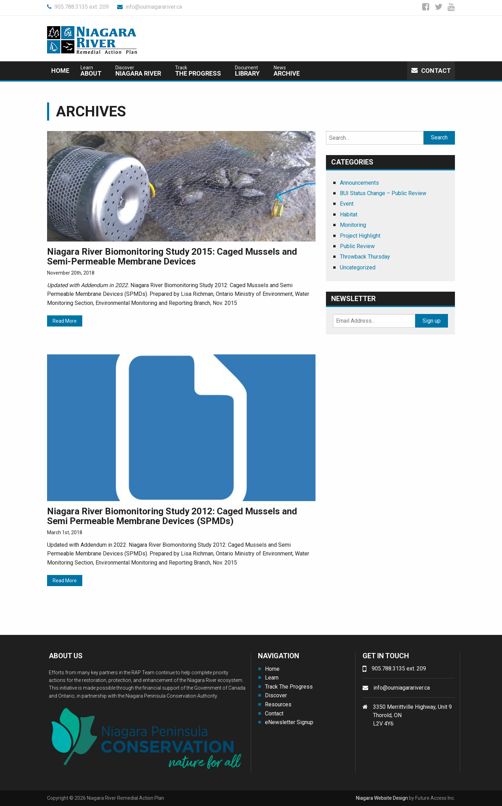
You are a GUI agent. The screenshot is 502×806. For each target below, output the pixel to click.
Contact (431, 70)
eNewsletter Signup (289, 722)
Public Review (357, 246)
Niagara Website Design (382, 798)
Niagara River (138, 71)
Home (60, 70)
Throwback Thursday (365, 256)
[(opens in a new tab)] (181, 185)
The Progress (198, 71)
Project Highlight (360, 235)
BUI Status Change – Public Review (383, 193)
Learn (272, 677)
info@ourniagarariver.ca (149, 6)
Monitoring (353, 225)
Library (247, 71)
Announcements (359, 182)
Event (346, 203)
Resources (278, 704)
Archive (287, 71)
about (91, 71)
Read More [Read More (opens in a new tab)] (65, 321)
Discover (276, 695)
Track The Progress (289, 686)
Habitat (348, 214)
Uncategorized (357, 267)
